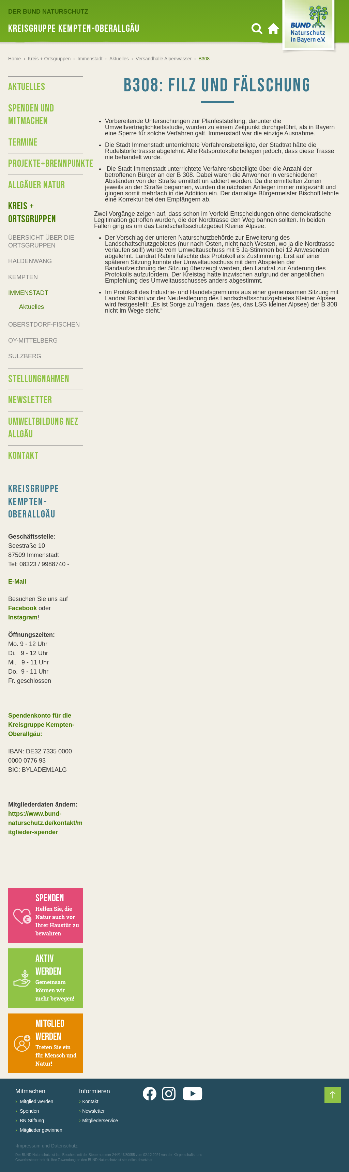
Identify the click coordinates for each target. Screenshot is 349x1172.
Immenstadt (90, 58)
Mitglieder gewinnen (40, 1130)
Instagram (22, 617)
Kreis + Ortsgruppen (49, 58)
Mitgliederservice (100, 1120)
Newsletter (30, 400)
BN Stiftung (31, 1120)
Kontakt (23, 456)
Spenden (28, 1111)
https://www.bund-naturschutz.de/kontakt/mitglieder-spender (45, 823)
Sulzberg (24, 356)
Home (14, 58)
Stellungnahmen (39, 379)
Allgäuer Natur (36, 185)
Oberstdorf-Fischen (44, 324)
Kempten (23, 277)
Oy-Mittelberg (33, 340)
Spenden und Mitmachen (31, 114)
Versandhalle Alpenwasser (164, 58)
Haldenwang (30, 261)
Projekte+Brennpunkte (45, 163)
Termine (22, 142)
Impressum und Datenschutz (46, 1146)
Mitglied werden (35, 1101)
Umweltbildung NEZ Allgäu (43, 428)
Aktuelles (119, 58)
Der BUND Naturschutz (48, 11)
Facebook (22, 608)
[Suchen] (257, 28)
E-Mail (17, 581)
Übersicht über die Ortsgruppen (41, 241)
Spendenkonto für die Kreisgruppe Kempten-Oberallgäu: (41, 724)
